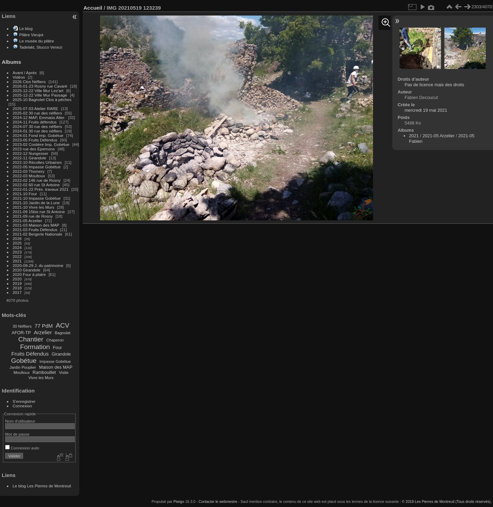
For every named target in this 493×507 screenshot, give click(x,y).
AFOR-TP (21, 332)
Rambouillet (44, 372)
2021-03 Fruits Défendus (35, 229)
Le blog (26, 28)
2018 (17, 288)
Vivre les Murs (41, 378)
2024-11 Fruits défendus (35, 122)
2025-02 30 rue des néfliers (37, 113)
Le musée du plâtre (36, 41)
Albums (11, 62)
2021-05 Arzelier (27, 220)
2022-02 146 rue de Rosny (37, 180)
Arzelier (43, 332)
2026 (17, 238)
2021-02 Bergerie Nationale (37, 234)
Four (57, 347)
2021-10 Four (25, 193)
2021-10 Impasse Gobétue (37, 198)
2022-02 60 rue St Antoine (36, 184)
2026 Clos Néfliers (29, 81)
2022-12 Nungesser (30, 153)
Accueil (92, 8)
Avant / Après (25, 72)
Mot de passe (17, 434)
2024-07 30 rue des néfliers (37, 126)
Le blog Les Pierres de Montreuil (42, 486)
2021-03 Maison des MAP (36, 225)
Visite (64, 372)
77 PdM (43, 326)
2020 (17, 279)
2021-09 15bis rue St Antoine (39, 211)
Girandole (61, 354)
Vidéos (19, 77)
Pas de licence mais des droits (434, 84)
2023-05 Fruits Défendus (35, 140)
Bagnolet (62, 333)
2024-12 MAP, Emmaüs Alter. (39, 117)
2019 (17, 283)
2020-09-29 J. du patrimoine (38, 265)
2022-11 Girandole (29, 158)
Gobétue (24, 360)
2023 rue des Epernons (34, 149)
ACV (62, 325)
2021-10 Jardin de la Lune (36, 202)
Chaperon (55, 340)
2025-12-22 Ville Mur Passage (40, 95)
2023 (17, 252)
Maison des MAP (55, 367)
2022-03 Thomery (29, 171)
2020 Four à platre (29, 274)
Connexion (22, 406)
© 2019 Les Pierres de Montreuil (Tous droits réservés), (447, 501)
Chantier (30, 339)
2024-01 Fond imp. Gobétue (38, 135)
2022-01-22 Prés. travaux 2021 (41, 189)
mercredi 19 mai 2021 (425, 110)
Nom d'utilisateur (20, 421)
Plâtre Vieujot (31, 34)
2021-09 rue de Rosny (33, 216)
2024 (17, 247)
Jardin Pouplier (23, 367)
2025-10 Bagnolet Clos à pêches (42, 99)
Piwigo (178, 501)
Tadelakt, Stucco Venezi (40, 47)
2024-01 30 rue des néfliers (38, 131)
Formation (35, 346)
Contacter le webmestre (218, 501)
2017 (17, 292)
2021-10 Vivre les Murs (33, 207)
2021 (17, 261)
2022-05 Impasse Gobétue (37, 167)
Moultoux (21, 372)
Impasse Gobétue (55, 361)
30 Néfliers (22, 326)
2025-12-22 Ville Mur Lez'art (38, 90)
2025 (17, 243)
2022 (17, 256)
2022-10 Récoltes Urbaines (37, 162)
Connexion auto (22, 448)
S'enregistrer (24, 401)
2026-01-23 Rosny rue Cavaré (40, 86)
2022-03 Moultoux (29, 175)
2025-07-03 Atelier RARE (35, 108)
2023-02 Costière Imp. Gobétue (41, 144)
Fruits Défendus (30, 354)
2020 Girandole (26, 270)
